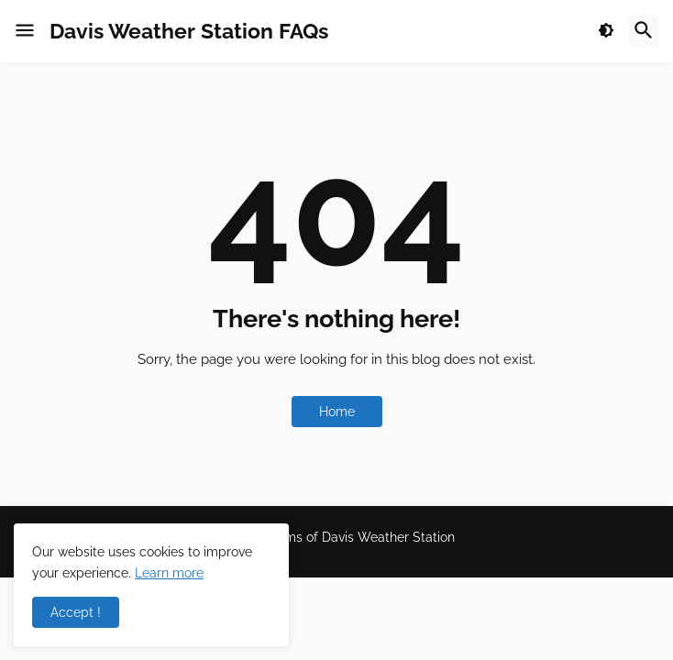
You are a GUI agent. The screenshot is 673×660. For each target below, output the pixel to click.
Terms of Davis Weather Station (360, 537)
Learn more (169, 573)
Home (337, 411)
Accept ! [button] (75, 612)
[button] (25, 31)
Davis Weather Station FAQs (189, 30)
